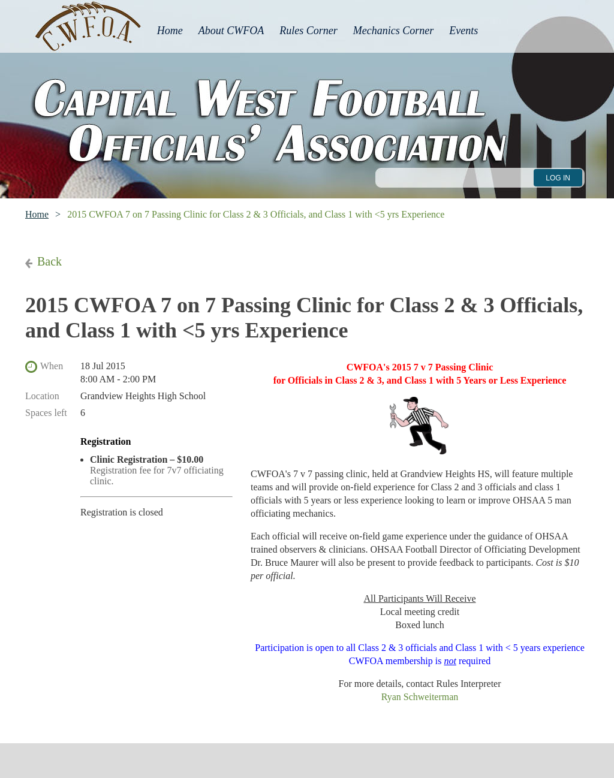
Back (49, 261)
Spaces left (46, 413)
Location (42, 396)
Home (37, 214)
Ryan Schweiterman (420, 697)
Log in (558, 178)
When (51, 366)
